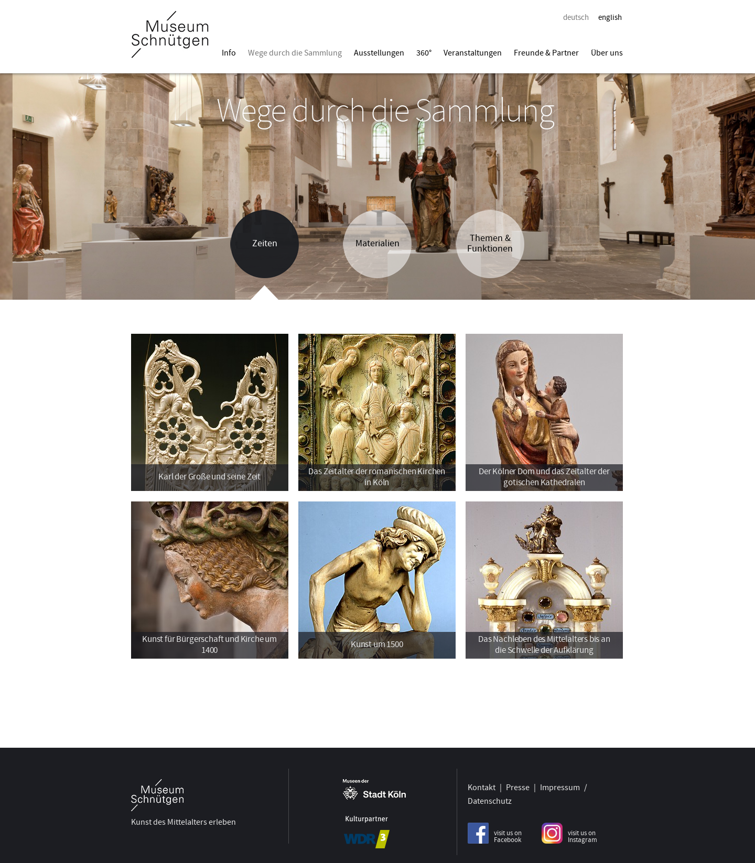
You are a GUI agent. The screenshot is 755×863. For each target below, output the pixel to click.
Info (229, 53)
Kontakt (481, 785)
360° (424, 53)
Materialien (377, 243)
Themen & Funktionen (490, 243)
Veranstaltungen (473, 53)
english (610, 17)
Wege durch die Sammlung (295, 53)
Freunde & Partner (546, 53)
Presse (518, 785)
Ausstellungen (379, 53)
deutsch (576, 17)
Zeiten (264, 243)
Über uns (607, 53)
